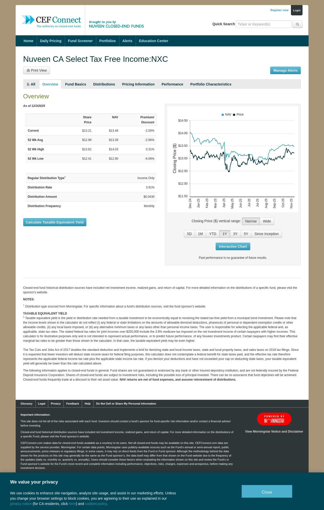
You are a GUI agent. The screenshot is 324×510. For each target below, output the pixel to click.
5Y (246, 234)
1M (200, 234)
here (72, 504)
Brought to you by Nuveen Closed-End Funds (118, 16)
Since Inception (267, 234)
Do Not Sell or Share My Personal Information (126, 403)
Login (297, 10)
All (31, 84)
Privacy (56, 403)
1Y (224, 234)
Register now (279, 10)
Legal (41, 403)
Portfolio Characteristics (211, 84)
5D (189, 234)
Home (29, 41)
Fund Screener (80, 41)
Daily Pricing (50, 41)
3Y (235, 234)
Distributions (104, 84)
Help (88, 403)
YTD (212, 234)
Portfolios (107, 41)
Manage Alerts (285, 70)
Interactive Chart (233, 246)
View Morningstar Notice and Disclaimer (274, 431)
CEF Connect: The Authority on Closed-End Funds (51, 16)
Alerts (127, 41)
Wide (267, 221)
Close (267, 492)
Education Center (153, 41)
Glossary (27, 403)
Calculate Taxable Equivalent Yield (55, 222)
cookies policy (96, 504)
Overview (50, 84)
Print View (37, 70)
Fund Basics (75, 84)
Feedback (72, 403)
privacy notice (21, 504)
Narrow (251, 221)
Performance (172, 84)
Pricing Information (138, 84)
